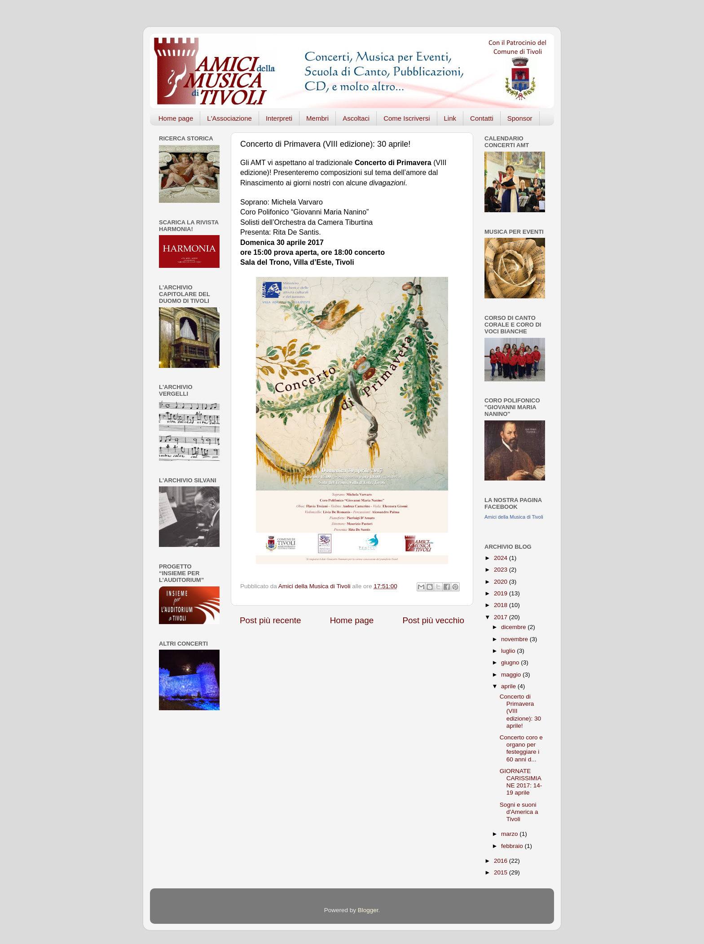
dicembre (514, 627)
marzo (510, 833)
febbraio (513, 846)
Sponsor (519, 118)
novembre (515, 639)
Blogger (368, 910)
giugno (511, 662)
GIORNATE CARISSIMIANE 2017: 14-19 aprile (521, 782)
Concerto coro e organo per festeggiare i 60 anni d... (521, 748)
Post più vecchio (433, 620)
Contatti (481, 118)
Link (450, 118)
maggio (512, 674)
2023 (501, 569)
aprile (509, 686)
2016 (501, 860)
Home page (176, 118)
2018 (501, 605)
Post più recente (270, 620)
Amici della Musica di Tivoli (513, 517)
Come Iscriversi (406, 118)
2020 (501, 581)
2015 (501, 872)
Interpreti (279, 118)
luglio (509, 650)
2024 (501, 558)
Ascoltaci (356, 118)
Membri (317, 118)
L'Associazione (229, 118)
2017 (501, 617)
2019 (501, 593)
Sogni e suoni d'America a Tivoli (519, 811)
